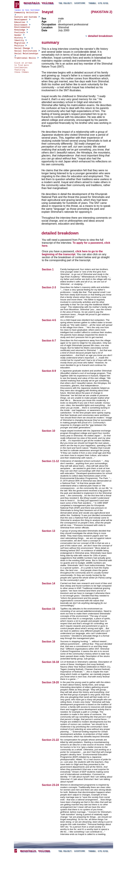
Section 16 (49, 641)
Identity (19, 40)
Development (20, 20)
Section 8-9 (49, 370)
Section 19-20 (51, 682)
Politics (19, 46)
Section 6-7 (49, 340)
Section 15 (49, 608)
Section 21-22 (51, 739)
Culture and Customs (25, 17)
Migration (19, 43)
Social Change (22, 48)
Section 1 (48, 269)
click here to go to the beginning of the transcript (72, 253)
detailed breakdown (99, 36)
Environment (20, 25)
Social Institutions (25, 51)
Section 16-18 (51, 662)
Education (19, 22)
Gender (17, 35)
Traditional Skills (25, 58)
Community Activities (26, 13)
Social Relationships (26, 54)
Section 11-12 (51, 461)
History (18, 38)
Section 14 (49, 583)
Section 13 (49, 531)
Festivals (19, 32)
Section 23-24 (51, 785)
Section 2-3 (49, 287)
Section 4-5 (49, 320)
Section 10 (49, 430)
